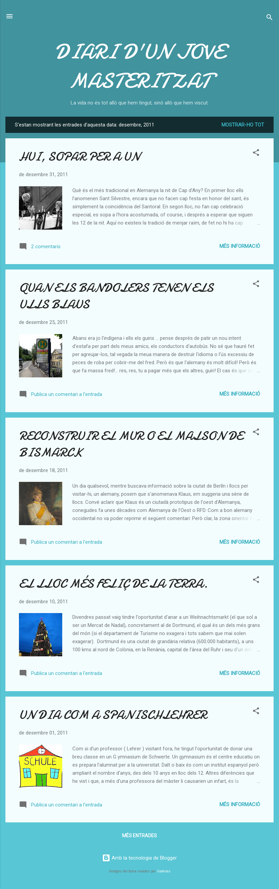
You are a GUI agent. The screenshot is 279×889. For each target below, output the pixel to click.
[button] (256, 153)
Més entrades (139, 835)
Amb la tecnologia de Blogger (139, 858)
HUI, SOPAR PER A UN (79, 156)
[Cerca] (269, 18)
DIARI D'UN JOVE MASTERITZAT (140, 66)
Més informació (239, 246)
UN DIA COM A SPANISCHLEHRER (113, 715)
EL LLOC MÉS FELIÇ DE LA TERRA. (113, 584)
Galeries (163, 871)
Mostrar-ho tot (243, 125)
